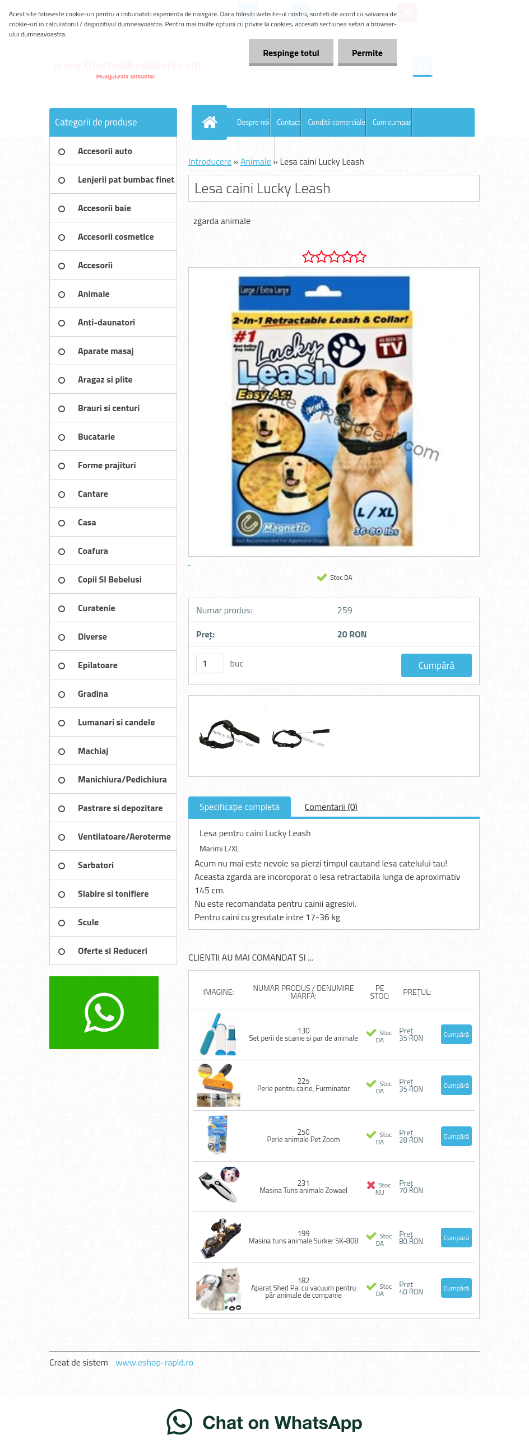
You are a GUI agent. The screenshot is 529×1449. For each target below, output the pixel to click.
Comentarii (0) (331, 806)
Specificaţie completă (239, 806)
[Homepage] (211, 122)
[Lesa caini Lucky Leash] (230, 705)
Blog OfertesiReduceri (241, 150)
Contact (288, 122)
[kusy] (210, 663)
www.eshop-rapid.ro (154, 1362)
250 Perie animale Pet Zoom (303, 1135)
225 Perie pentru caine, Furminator (303, 1084)
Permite (367, 52)
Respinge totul (291, 52)
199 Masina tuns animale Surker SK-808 (304, 1237)
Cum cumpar (392, 122)
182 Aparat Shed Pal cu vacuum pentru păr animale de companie (303, 1288)
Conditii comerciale (336, 122)
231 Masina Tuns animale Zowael (303, 1186)
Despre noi (253, 122)
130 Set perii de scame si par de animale (303, 1034)
